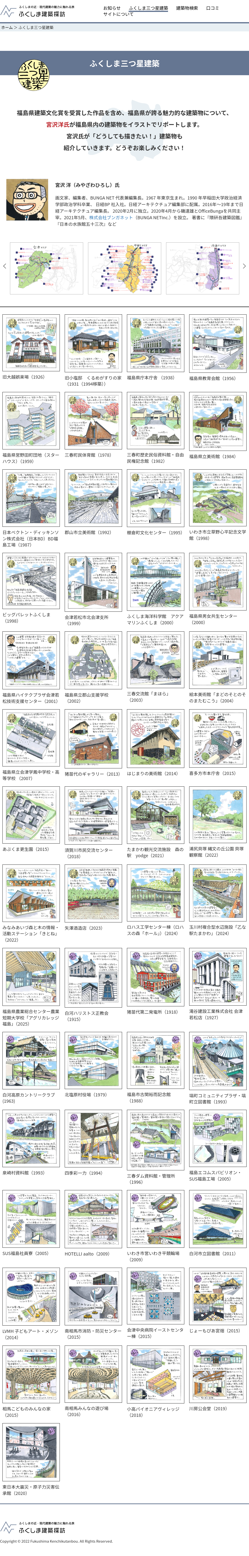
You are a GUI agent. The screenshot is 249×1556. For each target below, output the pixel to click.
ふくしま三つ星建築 (148, 8)
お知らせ (112, 8)
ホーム (7, 27)
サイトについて (118, 14)
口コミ (212, 8)
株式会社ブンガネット (111, 217)
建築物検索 (187, 8)
